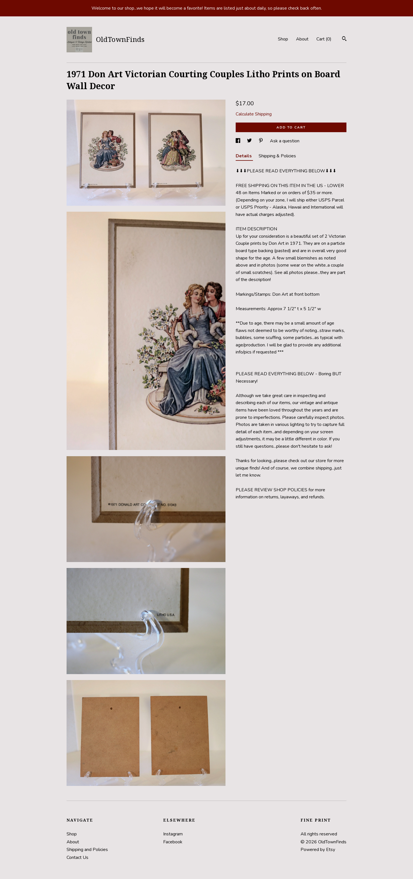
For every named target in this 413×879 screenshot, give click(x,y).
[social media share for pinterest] (261, 141)
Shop (283, 39)
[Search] (344, 39)
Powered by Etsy (318, 849)
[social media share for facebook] (238, 141)
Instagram (173, 834)
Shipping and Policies (87, 849)
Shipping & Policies (277, 156)
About (302, 39)
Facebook (172, 842)
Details (244, 156)
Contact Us (77, 857)
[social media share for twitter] (250, 141)
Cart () (323, 39)
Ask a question (284, 141)
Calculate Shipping (254, 114)
